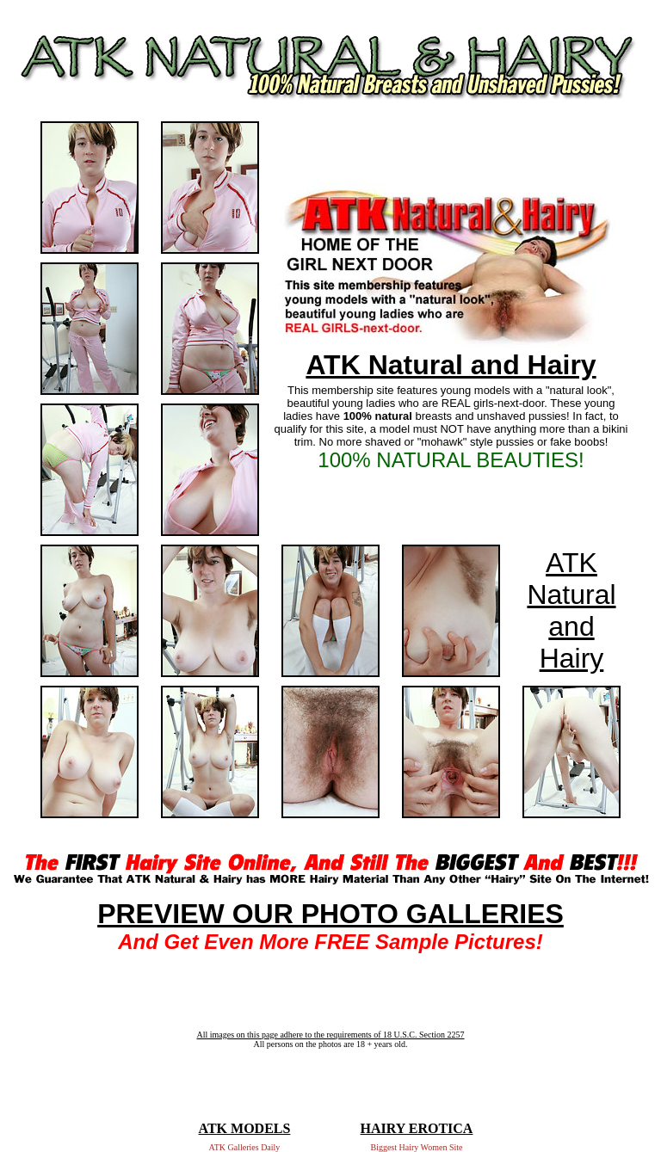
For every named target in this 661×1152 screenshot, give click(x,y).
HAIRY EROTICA (417, 1128)
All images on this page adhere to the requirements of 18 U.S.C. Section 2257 (330, 1034)
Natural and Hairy (571, 626)
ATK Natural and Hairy (451, 364)
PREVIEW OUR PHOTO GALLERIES (330, 913)
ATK (571, 562)
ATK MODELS (245, 1128)
